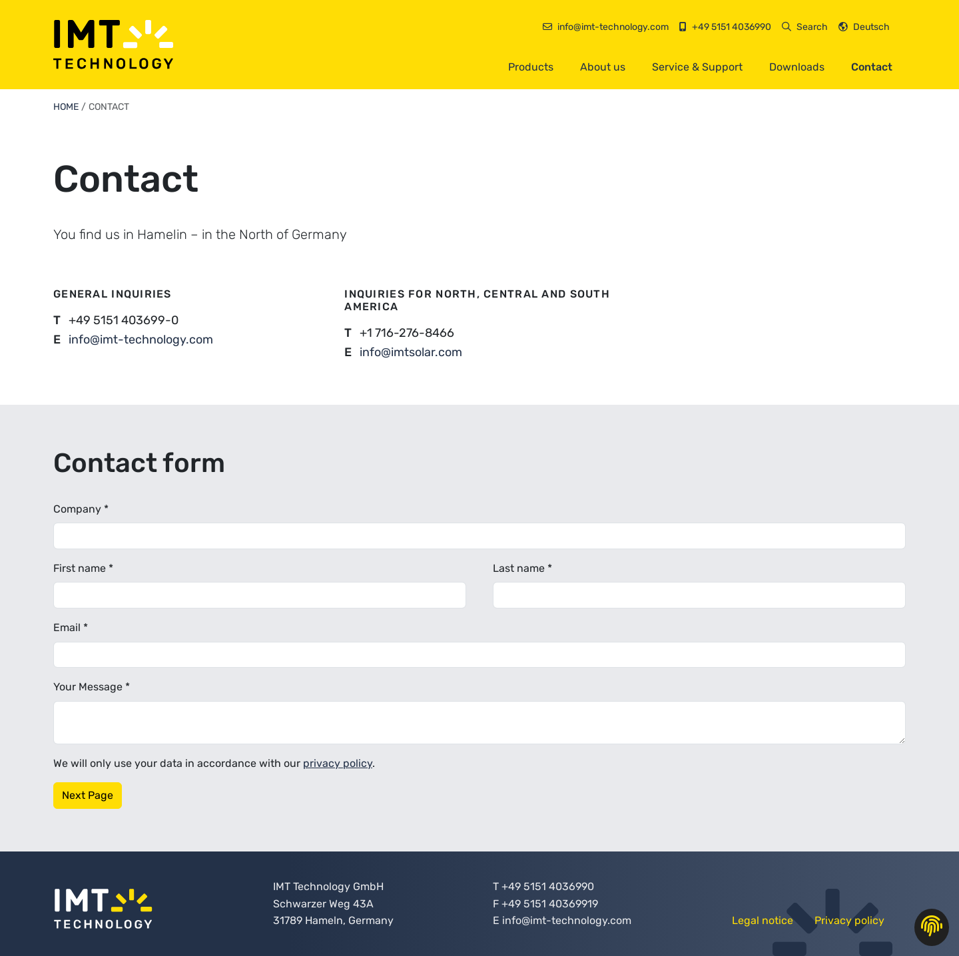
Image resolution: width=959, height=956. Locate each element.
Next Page (87, 795)
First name (83, 568)
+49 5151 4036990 (547, 886)
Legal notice (762, 920)
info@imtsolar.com (411, 352)
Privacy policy (849, 920)
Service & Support (697, 67)
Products (530, 67)
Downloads (796, 67)
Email (70, 627)
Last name (522, 568)
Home (66, 107)
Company (81, 509)
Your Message (91, 686)
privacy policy (337, 763)
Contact (871, 67)
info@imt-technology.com (141, 339)
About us (602, 67)
